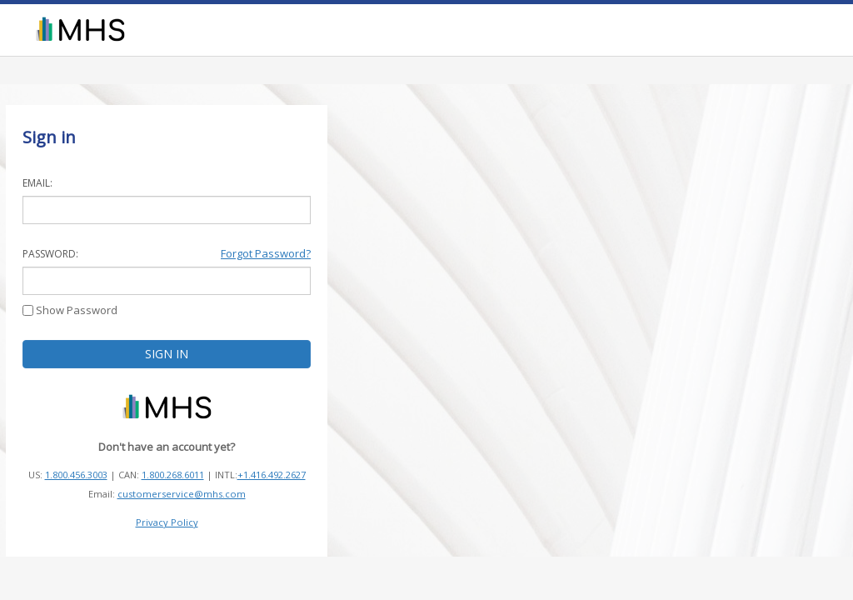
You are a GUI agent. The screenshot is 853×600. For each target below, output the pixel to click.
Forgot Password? (266, 253)
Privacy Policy (167, 522)
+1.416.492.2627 (271, 474)
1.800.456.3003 (76, 474)
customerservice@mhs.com (181, 494)
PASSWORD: (50, 254)
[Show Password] (27, 310)
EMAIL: (37, 183)
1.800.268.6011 (173, 474)
